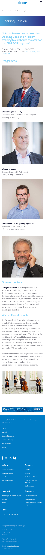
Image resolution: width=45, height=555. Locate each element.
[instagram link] (6, 458)
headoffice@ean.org (14, 546)
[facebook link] (2, 458)
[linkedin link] (10, 458)
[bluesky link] (14, 458)
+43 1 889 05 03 (10, 539)
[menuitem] (11, 465)
